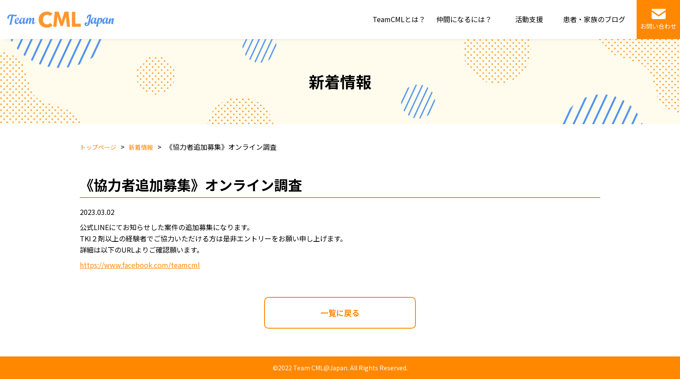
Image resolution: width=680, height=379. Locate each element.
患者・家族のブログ (594, 19)
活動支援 (529, 19)
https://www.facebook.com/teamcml (140, 265)
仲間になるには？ (464, 19)
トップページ (98, 147)
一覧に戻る (340, 312)
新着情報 (141, 147)
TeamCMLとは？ (399, 19)
